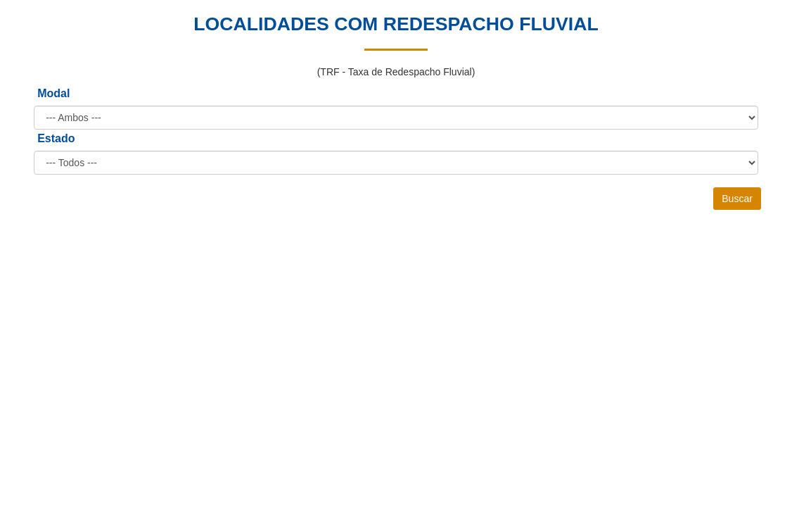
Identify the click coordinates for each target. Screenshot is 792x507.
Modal (53, 93)
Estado (56, 138)
